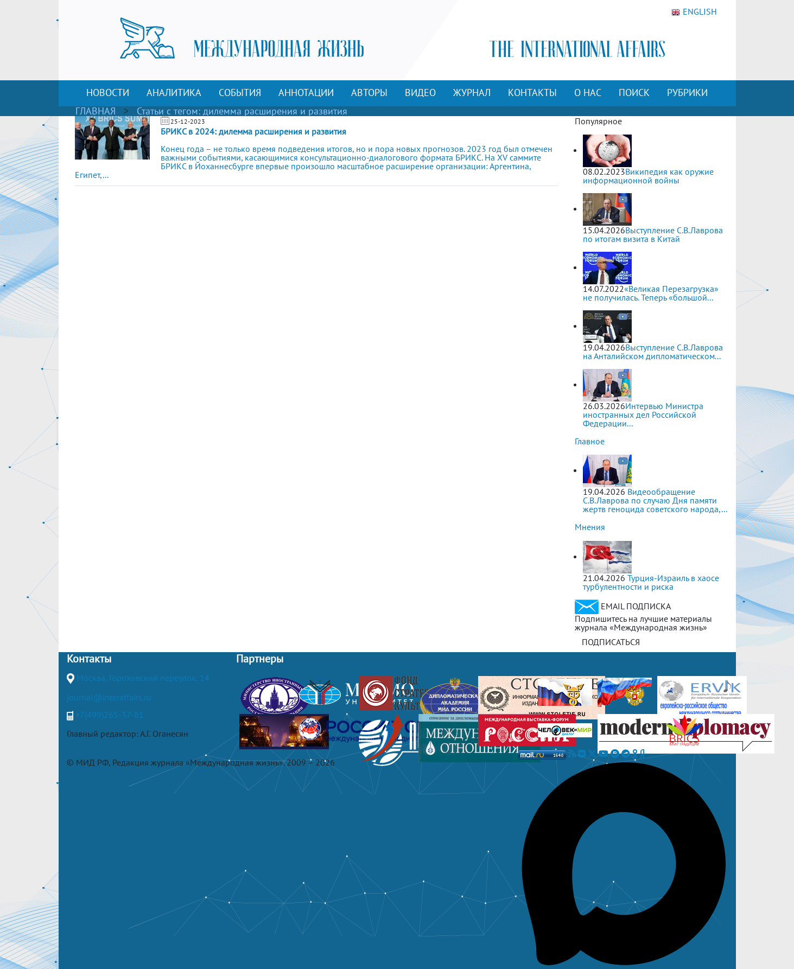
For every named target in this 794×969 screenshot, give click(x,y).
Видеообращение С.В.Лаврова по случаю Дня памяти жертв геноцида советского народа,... (655, 500)
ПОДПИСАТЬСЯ (611, 641)
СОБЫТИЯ (240, 92)
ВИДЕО (420, 92)
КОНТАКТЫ (532, 92)
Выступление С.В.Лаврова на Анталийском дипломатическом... (653, 351)
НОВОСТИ (107, 92)
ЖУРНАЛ (472, 92)
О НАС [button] (587, 92)
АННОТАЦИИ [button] (306, 92)
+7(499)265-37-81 (109, 714)
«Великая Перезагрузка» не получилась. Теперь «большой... (651, 293)
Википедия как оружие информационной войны (648, 176)
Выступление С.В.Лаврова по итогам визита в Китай (653, 234)
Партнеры (259, 659)
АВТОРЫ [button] (369, 92)
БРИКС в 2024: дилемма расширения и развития (253, 131)
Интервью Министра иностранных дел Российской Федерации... (643, 414)
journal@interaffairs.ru (109, 697)
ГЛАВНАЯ (95, 111)
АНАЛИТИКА (174, 92)
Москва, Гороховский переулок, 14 (143, 677)
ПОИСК (634, 92)
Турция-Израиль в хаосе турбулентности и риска (651, 582)
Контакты (89, 659)
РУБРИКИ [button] (687, 92)
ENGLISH (694, 12)
